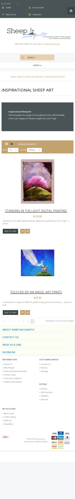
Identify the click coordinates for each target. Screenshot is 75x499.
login (39, 44)
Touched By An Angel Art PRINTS (36, 292)
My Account (38, 7)
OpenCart (41, 439)
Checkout (37, 14)
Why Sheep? (9, 367)
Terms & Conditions (12, 378)
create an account (51, 44)
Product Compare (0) (27, 144)
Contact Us (45, 364)
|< (4, 321)
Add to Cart (10, 231)
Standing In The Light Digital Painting (36, 211)
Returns (44, 367)
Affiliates (44, 396)
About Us (8, 364)
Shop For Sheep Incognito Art (30, 76)
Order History (10, 417)
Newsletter (8, 424)
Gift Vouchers (47, 392)
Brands (44, 389)
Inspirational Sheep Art (55, 76)
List (6, 143)
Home (8, 7)
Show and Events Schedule (15, 371)
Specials (44, 399)
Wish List (8, 420)
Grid (12, 143)
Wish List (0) (11, 14)
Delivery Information (13, 382)
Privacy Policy (10, 375)
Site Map (44, 371)
